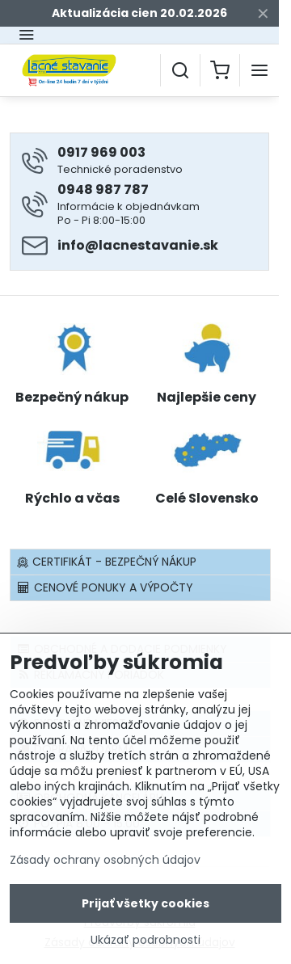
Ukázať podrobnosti (145, 941)
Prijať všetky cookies (145, 905)
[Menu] (259, 70)
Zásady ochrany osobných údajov (105, 861)
